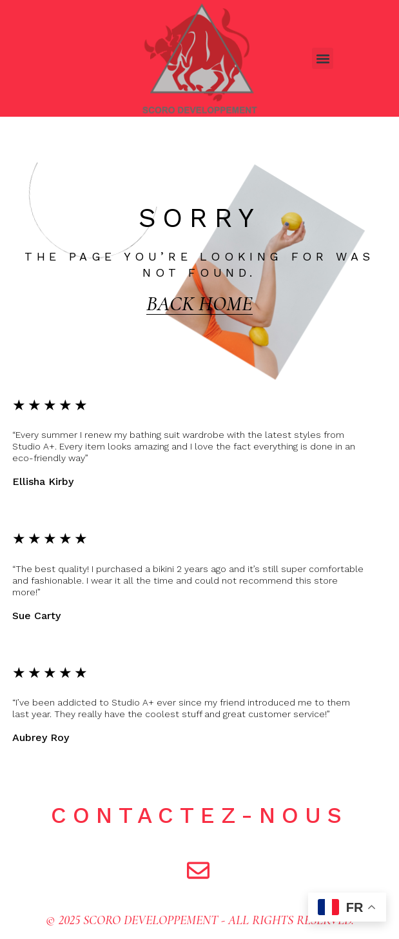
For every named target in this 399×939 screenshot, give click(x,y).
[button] (322, 58)
